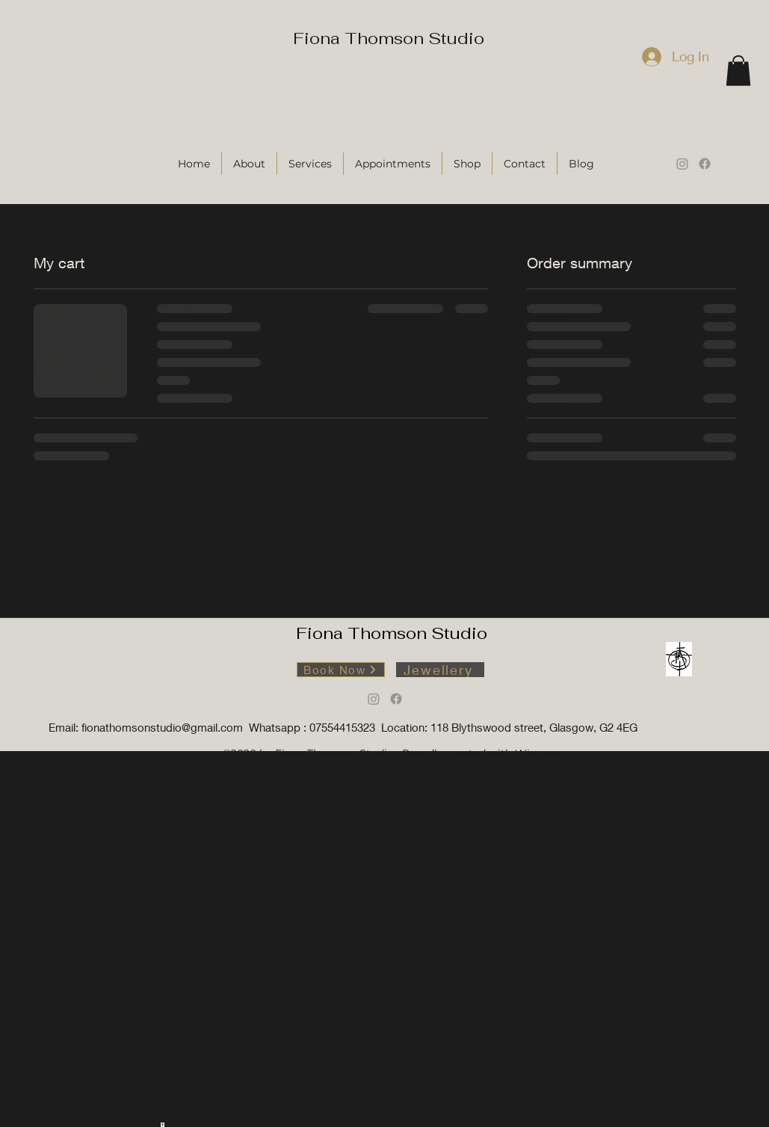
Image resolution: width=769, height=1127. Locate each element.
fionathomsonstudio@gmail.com (162, 727)
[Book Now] (341, 669)
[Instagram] (682, 163)
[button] (738, 70)
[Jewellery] (440, 669)
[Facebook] (704, 163)
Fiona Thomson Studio (388, 38)
